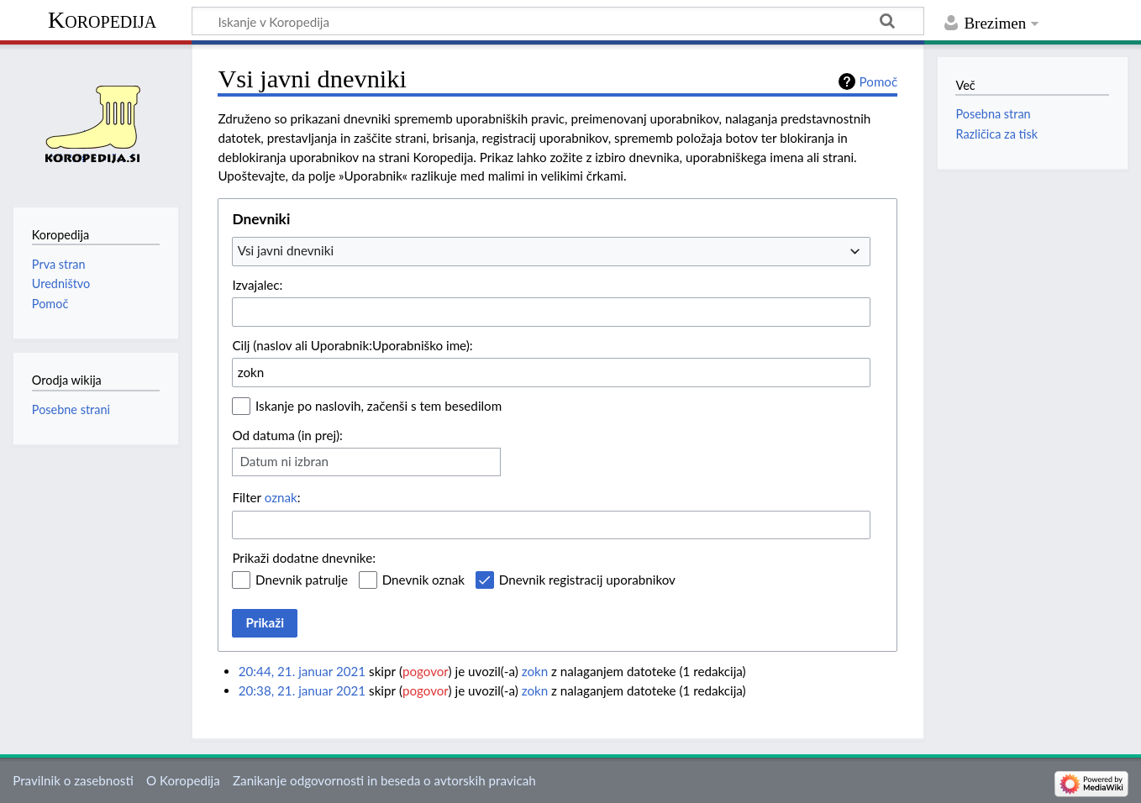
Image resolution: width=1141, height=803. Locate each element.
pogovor (425, 671)
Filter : (266, 497)
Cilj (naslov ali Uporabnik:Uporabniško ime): (352, 345)
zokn (535, 671)
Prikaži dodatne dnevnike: (304, 557)
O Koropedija (183, 780)
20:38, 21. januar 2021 (302, 690)
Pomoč (879, 81)
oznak (281, 497)
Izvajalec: (257, 284)
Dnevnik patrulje (301, 579)
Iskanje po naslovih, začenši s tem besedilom (378, 405)
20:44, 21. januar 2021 (302, 671)
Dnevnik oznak (423, 579)
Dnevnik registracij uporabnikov (587, 579)
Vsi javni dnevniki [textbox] (286, 250)
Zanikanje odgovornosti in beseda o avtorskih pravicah (384, 780)
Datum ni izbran (284, 461)
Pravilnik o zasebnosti (73, 780)
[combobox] (551, 251)
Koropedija (102, 20)
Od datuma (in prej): (287, 435)
